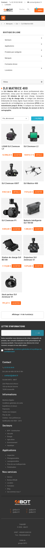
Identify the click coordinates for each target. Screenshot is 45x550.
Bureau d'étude (12, 480)
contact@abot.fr (35, 2)
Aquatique (10, 445)
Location (10, 483)
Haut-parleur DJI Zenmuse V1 (9, 295)
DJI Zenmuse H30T (10, 183)
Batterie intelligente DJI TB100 (33, 221)
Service (10, 477)
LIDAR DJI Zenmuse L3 (11, 147)
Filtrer (37, 118)
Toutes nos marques (9, 412)
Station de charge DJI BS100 (11, 258)
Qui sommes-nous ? (14, 492)
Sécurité (10, 433)
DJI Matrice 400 (31, 183)
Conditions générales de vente (12, 403)
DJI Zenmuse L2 (31, 146)
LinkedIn (8, 5)
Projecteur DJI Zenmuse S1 (30, 258)
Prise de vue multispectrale (16, 464)
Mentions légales (8, 400)
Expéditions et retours (9, 406)
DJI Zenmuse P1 (9, 220)
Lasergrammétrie (13, 461)
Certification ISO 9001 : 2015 (12, 421)
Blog (8, 489)
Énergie (9, 436)
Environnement (12, 442)
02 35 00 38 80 (16, 2)
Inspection (10, 455)
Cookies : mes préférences (11, 418)
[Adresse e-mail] (16, 333)
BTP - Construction (13, 431)
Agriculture (11, 439)
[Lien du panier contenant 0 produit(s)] (39, 10)
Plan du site (6, 415)
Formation (10, 486)
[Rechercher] (25, 9)
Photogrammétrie (13, 458)
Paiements (6, 409)
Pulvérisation (11, 467)
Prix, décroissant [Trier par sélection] (8, 118)
